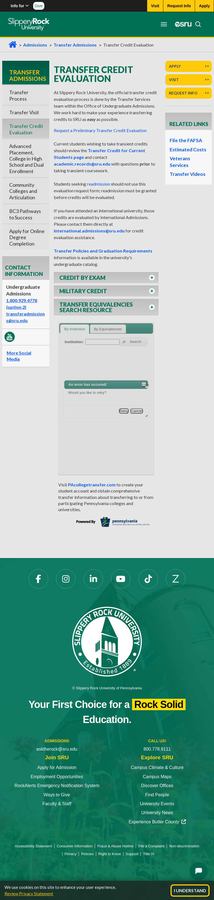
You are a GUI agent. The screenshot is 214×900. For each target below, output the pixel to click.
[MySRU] (182, 24)
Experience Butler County (157, 821)
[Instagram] (66, 579)
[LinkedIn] (93, 579)
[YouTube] (120, 579)
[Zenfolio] (175, 579)
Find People (157, 794)
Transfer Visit (24, 112)
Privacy (71, 854)
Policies (87, 854)
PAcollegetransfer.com (92, 484)
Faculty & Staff (56, 803)
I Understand (190, 890)
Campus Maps (157, 776)
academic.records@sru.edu (82, 163)
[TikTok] (148, 579)
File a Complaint (151, 846)
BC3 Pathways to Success (25, 214)
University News (157, 812)
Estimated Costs (188, 149)
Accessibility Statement (33, 846)
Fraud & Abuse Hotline (115, 846)
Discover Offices (157, 785)
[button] (106, 277)
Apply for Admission (57, 767)
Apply (175, 66)
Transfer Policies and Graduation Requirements (103, 250)
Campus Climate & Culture (157, 767)
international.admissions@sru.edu (89, 230)
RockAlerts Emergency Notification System (56, 785)
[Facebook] (38, 579)
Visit (174, 79)
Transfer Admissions (75, 44)
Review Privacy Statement (28, 893)
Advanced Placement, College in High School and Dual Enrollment (26, 158)
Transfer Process (18, 95)
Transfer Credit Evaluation (26, 129)
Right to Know (109, 854)
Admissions (35, 44)
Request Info (183, 93)
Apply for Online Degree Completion (27, 237)
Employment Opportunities (57, 776)
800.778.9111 (157, 749)
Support (132, 854)
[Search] (196, 24)
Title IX (148, 854)
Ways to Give (57, 794)
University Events (157, 803)
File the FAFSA (186, 140)
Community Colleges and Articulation (23, 191)
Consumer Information (75, 846)
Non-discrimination (184, 846)
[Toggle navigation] (164, 24)
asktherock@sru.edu (57, 749)
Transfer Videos (187, 174)
